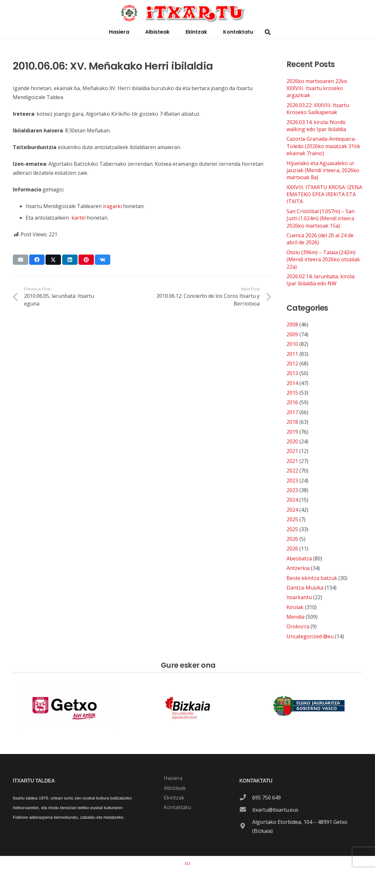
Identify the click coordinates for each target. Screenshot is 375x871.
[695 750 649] (245, 797)
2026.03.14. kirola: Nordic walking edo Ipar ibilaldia (316, 126)
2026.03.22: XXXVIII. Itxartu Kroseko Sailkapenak (318, 109)
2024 (292, 499)
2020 (292, 441)
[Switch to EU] (187, 863)
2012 (292, 363)
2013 (292, 373)
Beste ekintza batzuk (312, 578)
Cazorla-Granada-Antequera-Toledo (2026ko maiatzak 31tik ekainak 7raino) (323, 146)
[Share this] (37, 260)
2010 (292, 344)
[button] (267, 32)
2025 (292, 519)
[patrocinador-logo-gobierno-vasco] (309, 706)
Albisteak (175, 787)
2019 (292, 431)
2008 (292, 324)
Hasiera (173, 778)
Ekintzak (174, 797)
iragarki (112, 206)
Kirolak (295, 607)
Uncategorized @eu (310, 636)
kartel (78, 217)
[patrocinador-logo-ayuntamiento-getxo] (66, 706)
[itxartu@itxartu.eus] (245, 809)
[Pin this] (86, 260)
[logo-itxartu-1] (187, 13)
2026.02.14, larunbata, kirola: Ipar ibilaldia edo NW (321, 280)
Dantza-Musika (305, 587)
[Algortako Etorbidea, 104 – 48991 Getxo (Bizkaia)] (245, 826)
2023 (292, 480)
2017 (292, 412)
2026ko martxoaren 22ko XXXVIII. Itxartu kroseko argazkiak (317, 88)
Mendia (295, 616)
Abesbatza (299, 558)
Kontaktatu (177, 807)
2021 (292, 451)
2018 (292, 421)
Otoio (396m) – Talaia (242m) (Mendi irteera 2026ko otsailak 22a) (323, 259)
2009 (292, 334)
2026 (292, 538)
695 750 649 (266, 797)
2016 (292, 402)
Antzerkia (298, 568)
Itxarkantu (299, 597)
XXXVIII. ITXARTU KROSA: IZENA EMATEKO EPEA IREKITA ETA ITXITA (324, 194)
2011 (292, 353)
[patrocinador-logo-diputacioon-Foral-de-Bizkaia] (187, 706)
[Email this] (20, 260)
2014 (292, 383)
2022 (292, 470)
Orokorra (298, 626)
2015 (292, 392)
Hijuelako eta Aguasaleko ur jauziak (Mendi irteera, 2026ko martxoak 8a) (323, 170)
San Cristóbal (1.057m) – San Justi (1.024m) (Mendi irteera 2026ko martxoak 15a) (320, 218)
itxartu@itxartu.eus (275, 809)
